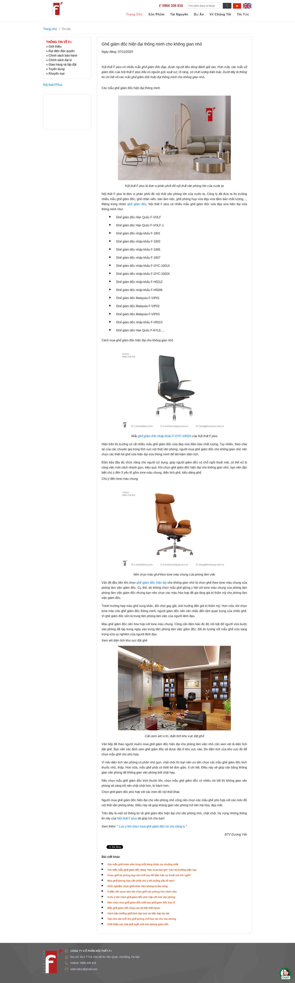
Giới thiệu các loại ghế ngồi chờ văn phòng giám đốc (138, 924)
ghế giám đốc (136, 204)
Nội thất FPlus (52, 84)
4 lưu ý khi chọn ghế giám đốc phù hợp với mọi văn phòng (141, 897)
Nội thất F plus (127, 818)
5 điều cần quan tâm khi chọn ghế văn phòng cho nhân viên (142, 891)
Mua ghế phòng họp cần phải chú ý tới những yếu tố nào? (141, 880)
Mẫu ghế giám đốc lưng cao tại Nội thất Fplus (133, 908)
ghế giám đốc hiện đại (152, 582)
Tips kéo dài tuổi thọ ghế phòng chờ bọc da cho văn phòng (141, 918)
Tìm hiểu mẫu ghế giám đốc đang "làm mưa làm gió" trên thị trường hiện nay (151, 869)
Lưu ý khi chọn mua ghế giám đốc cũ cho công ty (152, 826)
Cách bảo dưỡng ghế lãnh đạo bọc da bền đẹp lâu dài (138, 913)
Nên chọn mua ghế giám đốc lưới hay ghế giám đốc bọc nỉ (141, 902)
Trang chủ (50, 29)
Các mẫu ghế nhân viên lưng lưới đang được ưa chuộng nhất (142, 864)
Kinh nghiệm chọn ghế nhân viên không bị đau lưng (137, 886)
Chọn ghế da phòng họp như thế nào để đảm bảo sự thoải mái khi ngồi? (149, 875)
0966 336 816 (172, 6)
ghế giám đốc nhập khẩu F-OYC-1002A (164, 436)
